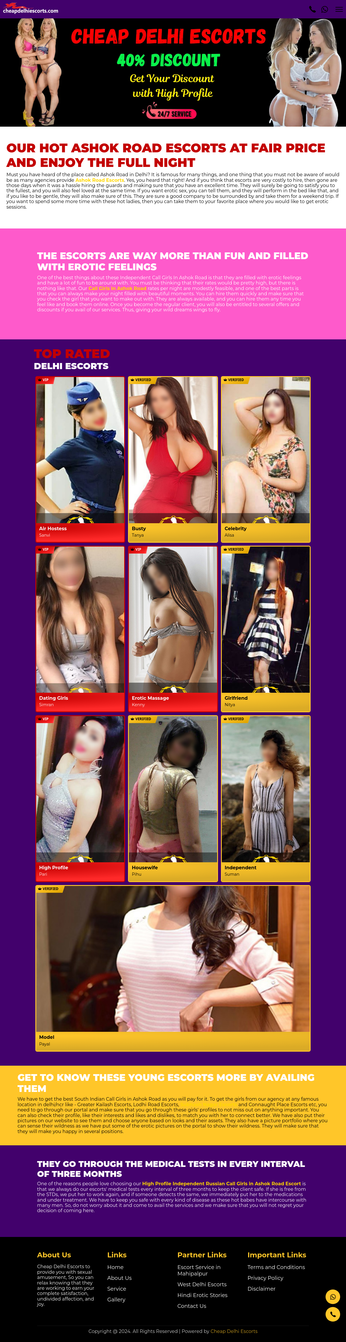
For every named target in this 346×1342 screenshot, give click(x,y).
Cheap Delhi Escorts (233, 1331)
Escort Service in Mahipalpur (199, 1270)
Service (116, 1289)
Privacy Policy (265, 1278)
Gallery (116, 1299)
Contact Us (191, 1306)
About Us (119, 1278)
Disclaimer (262, 1289)
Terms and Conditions (276, 1267)
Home (115, 1267)
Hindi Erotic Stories (202, 1295)
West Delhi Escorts (202, 1284)
